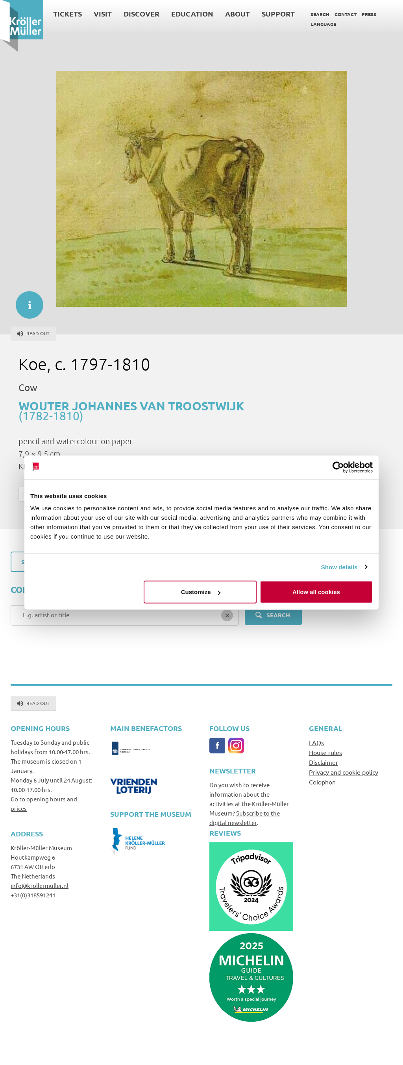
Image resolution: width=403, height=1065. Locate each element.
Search (320, 14)
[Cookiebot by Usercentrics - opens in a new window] (338, 467)
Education (192, 13)
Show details (339, 566)
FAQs (316, 742)
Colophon (322, 782)
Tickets (67, 13)
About (237, 13)
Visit (103, 13)
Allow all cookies (316, 592)
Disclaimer (323, 762)
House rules (325, 752)
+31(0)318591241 (33, 895)
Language (323, 24)
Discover (141, 13)
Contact (346, 14)
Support (278, 13)
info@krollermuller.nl (39, 885)
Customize (200, 592)
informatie (25, 301)
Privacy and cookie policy (343, 772)
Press (369, 14)
